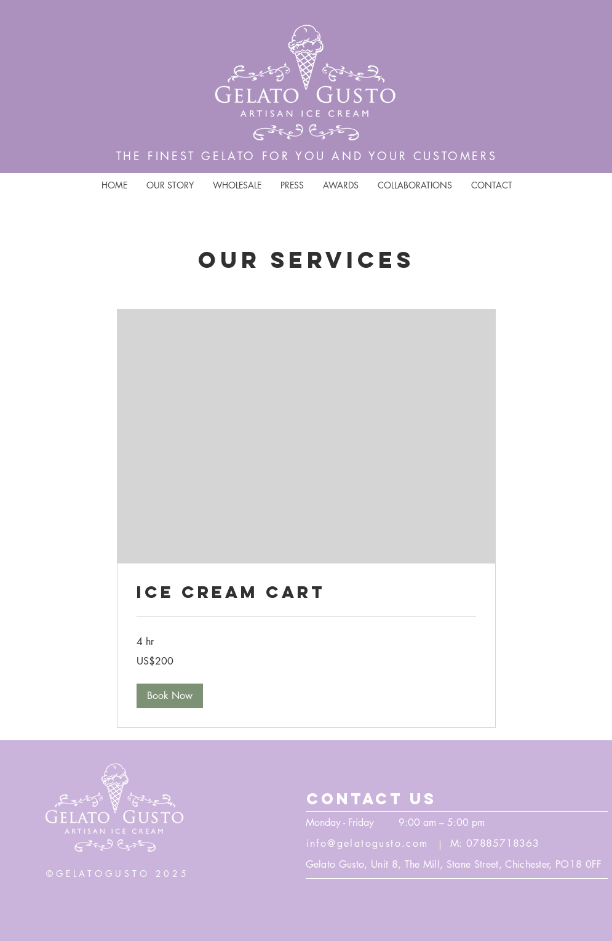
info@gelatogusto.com (367, 843)
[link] (306, 592)
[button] (170, 696)
